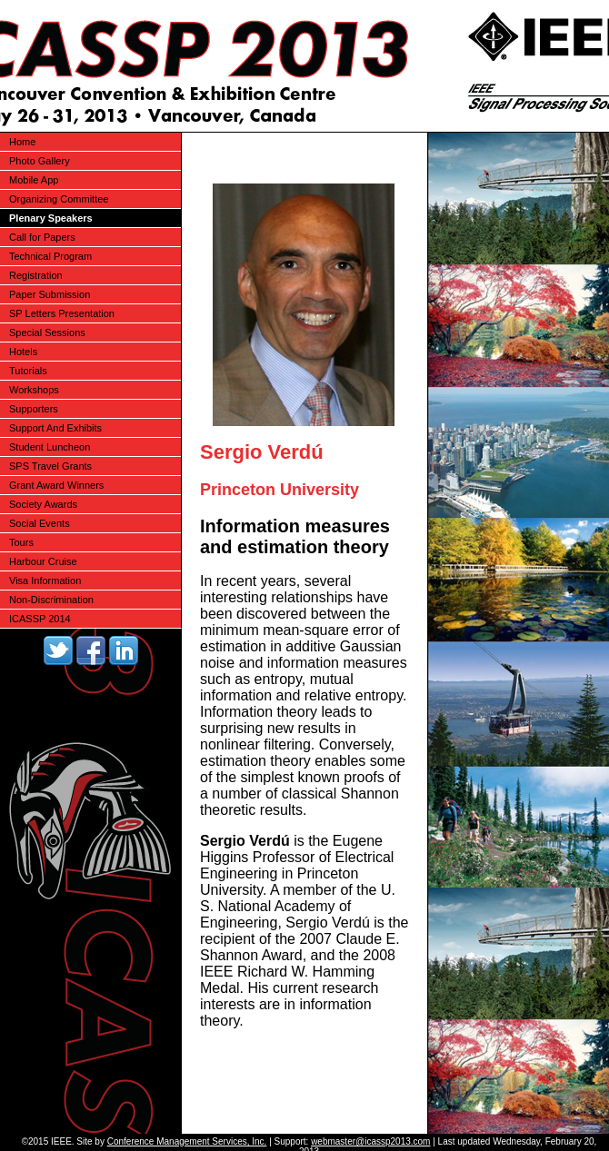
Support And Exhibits (55, 427)
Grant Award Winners (56, 485)
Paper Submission (49, 294)
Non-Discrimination (51, 599)
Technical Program (50, 256)
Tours (21, 542)
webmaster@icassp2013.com (370, 1141)
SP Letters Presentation (62, 313)
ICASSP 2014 (40, 618)
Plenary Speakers (51, 218)
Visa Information (45, 580)
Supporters (33, 408)
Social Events (39, 523)
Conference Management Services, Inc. (187, 1141)
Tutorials (28, 370)
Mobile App (33, 179)
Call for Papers (42, 237)
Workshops (34, 389)
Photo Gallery (39, 160)
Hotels (23, 351)
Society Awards (43, 504)
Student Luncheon (49, 447)
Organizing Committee (58, 198)
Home (22, 141)
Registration (36, 275)
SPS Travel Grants (50, 466)
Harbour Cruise (43, 561)
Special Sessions (47, 332)
